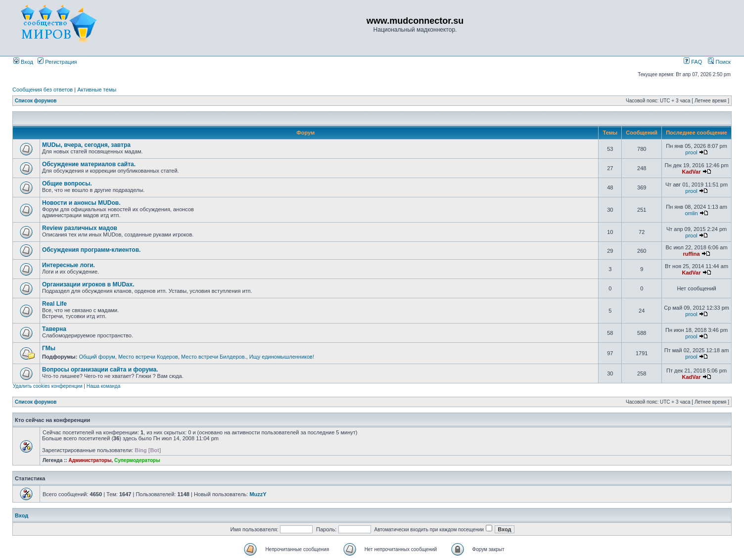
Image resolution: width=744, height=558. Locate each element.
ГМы (48, 348)
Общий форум (97, 357)
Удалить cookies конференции (48, 386)
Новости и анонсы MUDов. (81, 202)
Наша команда (104, 386)
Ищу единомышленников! (281, 357)
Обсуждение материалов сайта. (89, 164)
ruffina (691, 254)
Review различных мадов (79, 228)
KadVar (691, 172)
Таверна (54, 329)
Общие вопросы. (67, 183)
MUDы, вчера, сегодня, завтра (86, 144)
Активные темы (96, 90)
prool (691, 152)
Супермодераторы (137, 460)
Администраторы (89, 460)
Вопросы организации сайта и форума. (100, 369)
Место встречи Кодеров (148, 357)
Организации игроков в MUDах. (88, 284)
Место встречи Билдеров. (213, 357)
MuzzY (257, 494)
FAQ (693, 62)
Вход (23, 62)
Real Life (54, 303)
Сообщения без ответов (42, 90)
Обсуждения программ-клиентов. (91, 249)
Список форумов (36, 100)
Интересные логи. (68, 265)
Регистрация (57, 62)
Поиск (719, 62)
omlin (691, 213)
